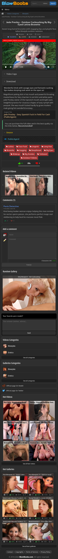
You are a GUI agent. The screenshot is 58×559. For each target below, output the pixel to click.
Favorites (13, 37)
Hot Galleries (8, 469)
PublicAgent (13, 139)
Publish (29, 265)
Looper (23, 37)
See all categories (29, 357)
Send (29, 333)
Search (53, 3)
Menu (7, 10)
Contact (10, 552)
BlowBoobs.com (26, 557)
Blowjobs (21, 34)
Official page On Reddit (14, 386)
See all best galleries (29, 546)
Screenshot (45, 37)
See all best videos (29, 464)
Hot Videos (7, 396)
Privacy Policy (45, 552)
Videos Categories (11, 339)
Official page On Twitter (14, 391)
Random (33, 37)
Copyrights (19, 552)
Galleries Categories (11, 363)
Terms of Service (32, 552)
